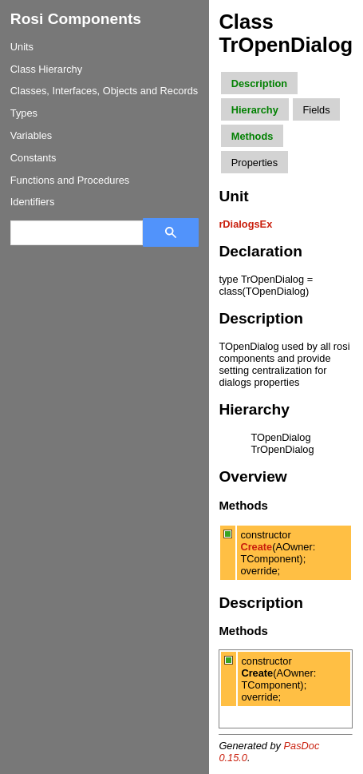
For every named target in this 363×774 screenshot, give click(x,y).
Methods (252, 136)
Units (22, 47)
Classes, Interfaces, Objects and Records (104, 91)
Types (23, 113)
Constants (33, 158)
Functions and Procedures (69, 180)
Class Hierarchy (46, 69)
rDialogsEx (245, 224)
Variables (31, 135)
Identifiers (32, 202)
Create (256, 547)
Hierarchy (254, 110)
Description (259, 83)
